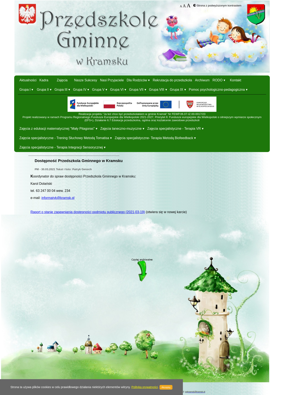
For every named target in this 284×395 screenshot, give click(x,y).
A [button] (181, 6)
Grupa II (43, 89)
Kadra (43, 80)
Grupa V (98, 89)
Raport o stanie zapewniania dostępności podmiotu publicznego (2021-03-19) (87, 212)
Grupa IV (79, 89)
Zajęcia (62, 80)
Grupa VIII (156, 89)
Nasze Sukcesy (85, 80)
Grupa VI (116, 89)
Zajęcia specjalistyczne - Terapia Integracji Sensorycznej (61, 147)
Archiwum (202, 80)
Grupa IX (176, 89)
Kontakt (235, 80)
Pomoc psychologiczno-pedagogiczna (217, 89)
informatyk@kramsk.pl (58, 198)
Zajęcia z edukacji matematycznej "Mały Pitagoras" (57, 128)
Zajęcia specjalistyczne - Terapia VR (174, 128)
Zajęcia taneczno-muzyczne (121, 128)
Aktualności (27, 80)
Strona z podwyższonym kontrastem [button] (219, 5)
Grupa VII (136, 89)
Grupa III (60, 89)
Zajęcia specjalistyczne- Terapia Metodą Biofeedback (154, 138)
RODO (217, 80)
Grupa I (24, 89)
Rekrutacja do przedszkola (172, 80)
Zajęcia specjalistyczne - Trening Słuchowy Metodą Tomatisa (64, 138)
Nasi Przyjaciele (112, 80)
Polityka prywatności (144, 387)
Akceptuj (166, 387)
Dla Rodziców (137, 80)
